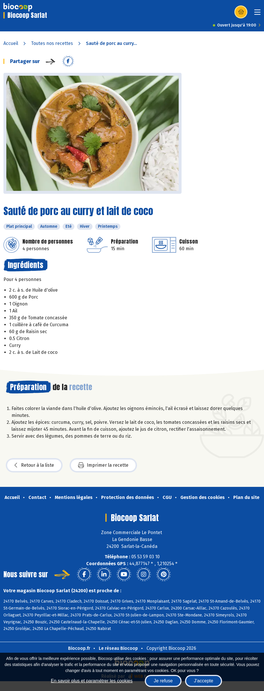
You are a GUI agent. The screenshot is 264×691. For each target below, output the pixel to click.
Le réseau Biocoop (118, 648)
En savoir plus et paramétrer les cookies (92, 680)
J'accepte (203, 680)
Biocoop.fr (79, 648)
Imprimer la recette (103, 465)
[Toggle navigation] (257, 14)
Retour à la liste (34, 465)
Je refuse (163, 680)
